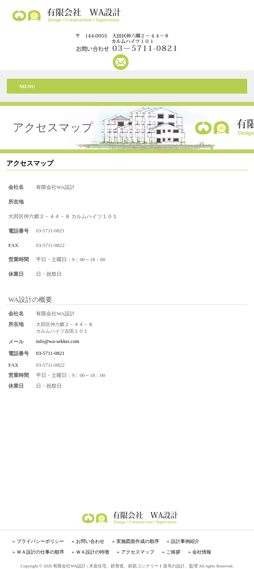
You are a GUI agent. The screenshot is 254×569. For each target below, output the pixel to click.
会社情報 (201, 552)
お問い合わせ (90, 541)
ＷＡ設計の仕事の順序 (40, 552)
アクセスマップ (137, 552)
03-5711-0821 (50, 353)
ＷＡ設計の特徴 (92, 552)
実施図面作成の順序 (137, 541)
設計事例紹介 (185, 541)
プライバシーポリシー (40, 541)
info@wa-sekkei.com (58, 341)
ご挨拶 (173, 552)
